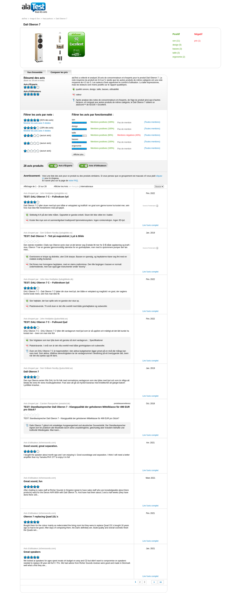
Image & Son (35, 19)
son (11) (176, 41)
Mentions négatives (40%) (129, 135)
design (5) (177, 45)
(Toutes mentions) (152, 122)
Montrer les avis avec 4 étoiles (38, 129)
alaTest (24, 19)
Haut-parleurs (48, 19)
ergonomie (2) (179, 57)
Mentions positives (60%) (102, 135)
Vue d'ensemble (34, 72)
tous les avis (34, 8)
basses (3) (177, 49)
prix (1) (197, 41)
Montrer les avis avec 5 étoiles (38, 121)
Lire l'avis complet (150, 225)
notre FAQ (73, 180)
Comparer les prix (59, 72)
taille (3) (176, 53)
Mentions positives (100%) (102, 122)
